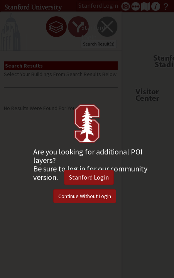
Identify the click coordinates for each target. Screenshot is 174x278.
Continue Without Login (84, 196)
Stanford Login (89, 177)
